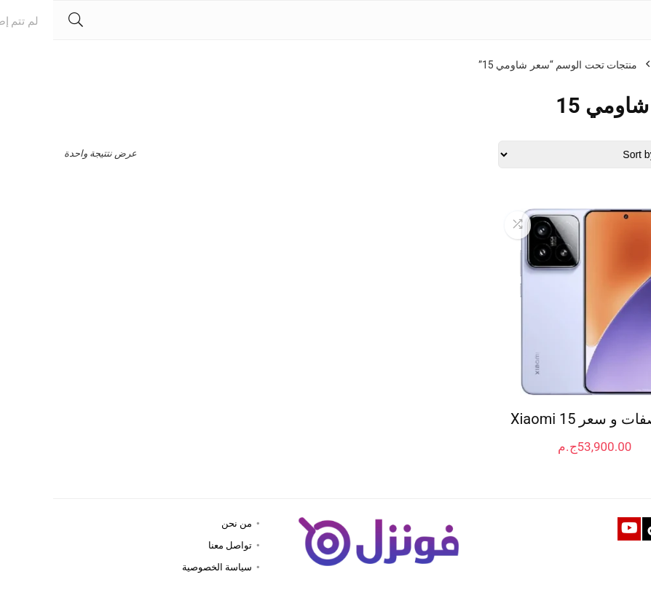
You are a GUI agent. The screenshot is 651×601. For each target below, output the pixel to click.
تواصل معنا (177, 545)
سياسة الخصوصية (164, 567)
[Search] (22, 20)
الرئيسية (622, 65)
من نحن (183, 523)
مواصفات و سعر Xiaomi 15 (541, 419)
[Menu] (633, 20)
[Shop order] (542, 154)
